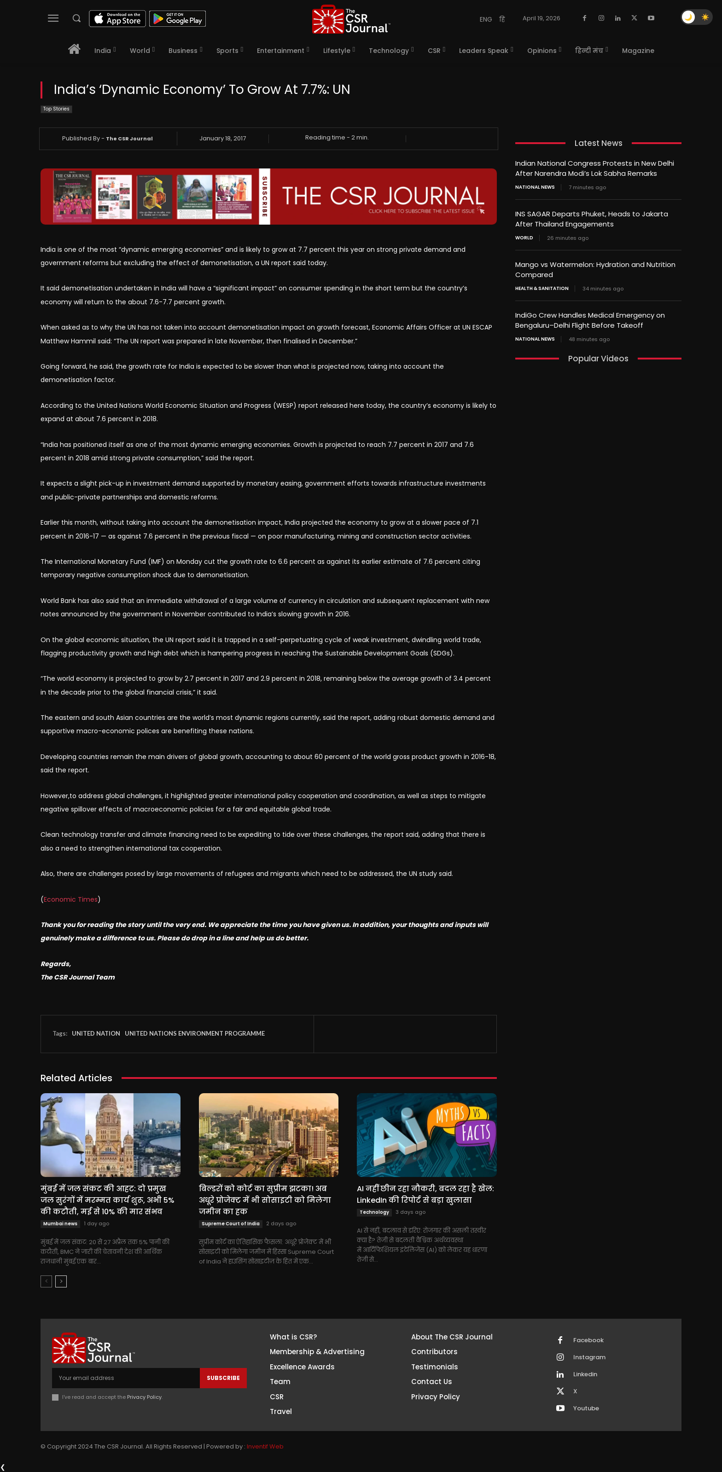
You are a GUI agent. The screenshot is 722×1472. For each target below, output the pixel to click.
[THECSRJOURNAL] (351, 19)
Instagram (589, 1357)
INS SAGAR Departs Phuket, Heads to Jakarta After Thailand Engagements (591, 217)
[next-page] (61, 1281)
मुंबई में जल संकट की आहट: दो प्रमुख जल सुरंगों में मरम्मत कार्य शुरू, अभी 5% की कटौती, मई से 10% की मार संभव (108, 1200)
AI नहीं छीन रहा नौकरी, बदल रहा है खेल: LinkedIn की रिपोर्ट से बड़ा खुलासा (425, 1194)
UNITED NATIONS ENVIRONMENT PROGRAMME (195, 1033)
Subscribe (223, 1378)
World (524, 236)
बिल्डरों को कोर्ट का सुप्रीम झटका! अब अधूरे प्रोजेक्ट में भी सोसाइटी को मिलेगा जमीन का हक (265, 1200)
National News (535, 186)
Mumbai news (60, 1223)
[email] (126, 1378)
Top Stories (56, 109)
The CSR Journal (129, 138)
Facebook (588, 1340)
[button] (76, 18)
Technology (374, 1212)
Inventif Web (265, 1446)
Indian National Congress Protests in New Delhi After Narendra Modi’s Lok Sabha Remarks (594, 168)
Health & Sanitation (542, 286)
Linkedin (585, 1374)
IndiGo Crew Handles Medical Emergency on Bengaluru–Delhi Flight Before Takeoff (590, 317)
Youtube (586, 1408)
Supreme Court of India (231, 1223)
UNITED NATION (96, 1033)
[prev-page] (46, 1281)
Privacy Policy (144, 1397)
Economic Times (71, 899)
